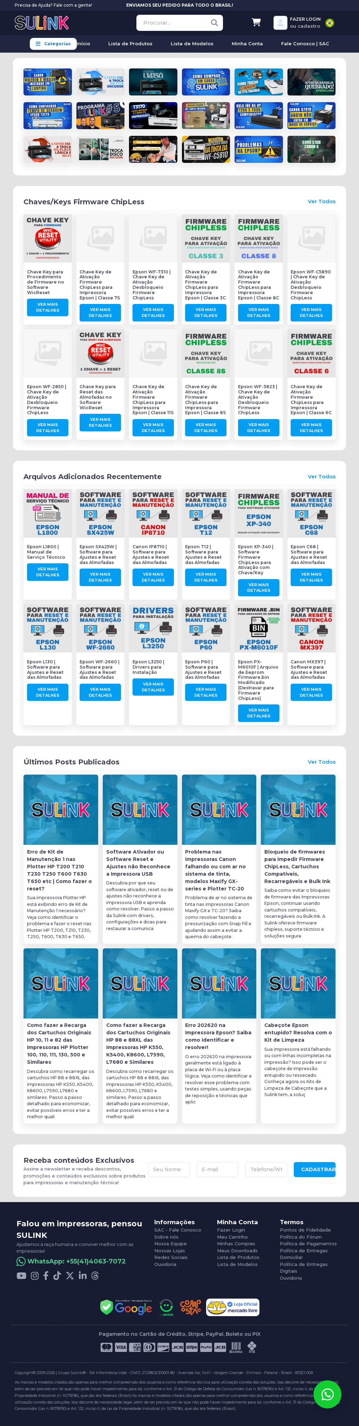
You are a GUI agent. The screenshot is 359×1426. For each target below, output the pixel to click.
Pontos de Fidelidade (305, 1230)
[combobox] (329, 23)
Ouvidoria (165, 1264)
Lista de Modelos (237, 1264)
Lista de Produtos (238, 1257)
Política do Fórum (301, 1237)
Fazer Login (231, 1230)
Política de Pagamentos (308, 1243)
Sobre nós (166, 1237)
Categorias (53, 44)
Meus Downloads (237, 1250)
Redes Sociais (171, 1257)
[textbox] (329, 23)
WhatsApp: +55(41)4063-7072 (76, 1261)
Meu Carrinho (232, 1237)
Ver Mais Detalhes (47, 307)
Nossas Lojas (169, 1250)
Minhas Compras (236, 1243)
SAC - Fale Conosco (177, 1230)
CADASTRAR (318, 1169)
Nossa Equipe (170, 1243)
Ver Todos (322, 201)
